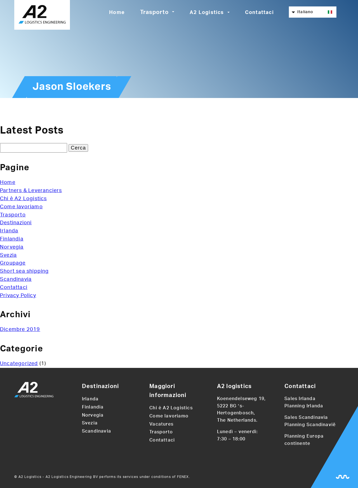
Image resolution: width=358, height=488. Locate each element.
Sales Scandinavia (306, 417)
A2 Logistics (207, 12)
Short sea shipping (24, 271)
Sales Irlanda (299, 398)
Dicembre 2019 (20, 329)
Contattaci (259, 12)
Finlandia (11, 239)
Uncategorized (19, 363)
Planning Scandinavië (310, 424)
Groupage (13, 263)
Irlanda (9, 231)
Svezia (8, 255)
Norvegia (12, 247)
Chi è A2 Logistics (23, 198)
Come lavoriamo (21, 206)
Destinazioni (16, 222)
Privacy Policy (18, 295)
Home (117, 12)
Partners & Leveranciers (31, 190)
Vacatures (161, 424)
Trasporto (154, 12)
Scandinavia (16, 279)
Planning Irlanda (303, 406)
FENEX (183, 476)
